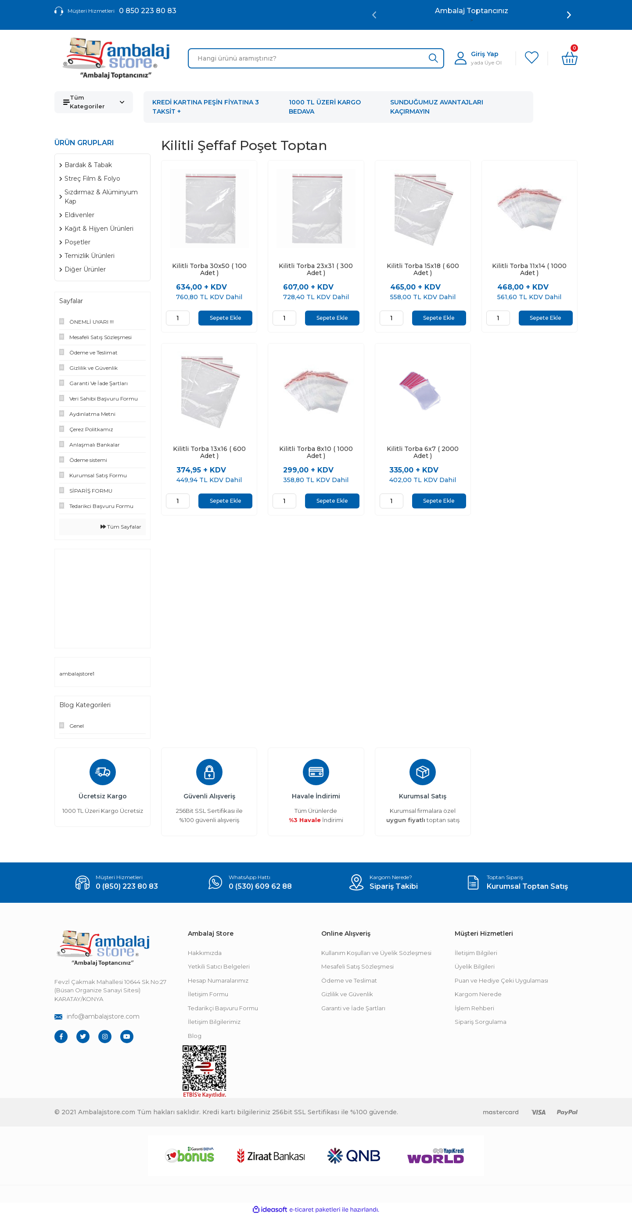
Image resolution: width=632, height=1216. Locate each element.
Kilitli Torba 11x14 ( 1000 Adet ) (529, 269)
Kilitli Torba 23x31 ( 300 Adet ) (316, 269)
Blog (194, 1035)
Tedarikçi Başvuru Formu (223, 1008)
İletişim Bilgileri (476, 952)
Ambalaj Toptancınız (471, 11)
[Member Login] (478, 58)
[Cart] (570, 58)
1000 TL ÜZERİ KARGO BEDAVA (325, 106)
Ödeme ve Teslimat (349, 980)
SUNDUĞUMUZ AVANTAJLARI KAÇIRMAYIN (436, 106)
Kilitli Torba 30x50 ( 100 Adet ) (209, 269)
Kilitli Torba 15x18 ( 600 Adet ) (423, 269)
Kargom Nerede (478, 994)
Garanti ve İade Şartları (353, 1008)
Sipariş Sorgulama (480, 1021)
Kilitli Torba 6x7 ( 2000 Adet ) (423, 452)
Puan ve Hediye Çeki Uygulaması (501, 980)
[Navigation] (93, 102)
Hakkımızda (205, 952)
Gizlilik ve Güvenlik (347, 994)
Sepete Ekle (225, 318)
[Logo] (116, 58)
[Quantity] (177, 318)
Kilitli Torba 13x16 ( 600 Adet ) (209, 452)
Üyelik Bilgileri (475, 966)
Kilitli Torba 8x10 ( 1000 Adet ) (316, 452)
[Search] (316, 58)
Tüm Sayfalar (121, 526)
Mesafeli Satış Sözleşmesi (357, 966)
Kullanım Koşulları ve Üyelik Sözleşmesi (376, 952)
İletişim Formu (208, 994)
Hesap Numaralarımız (218, 980)
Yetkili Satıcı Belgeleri (219, 966)
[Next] (569, 14)
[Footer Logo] (102, 948)
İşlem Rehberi (474, 1008)
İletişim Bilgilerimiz (214, 1021)
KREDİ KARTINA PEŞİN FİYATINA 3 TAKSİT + (205, 106)
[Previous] (374, 14)
